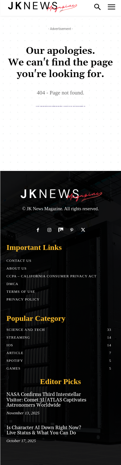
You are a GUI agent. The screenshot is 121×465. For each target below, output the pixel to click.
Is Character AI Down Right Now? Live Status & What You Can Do (43, 430)
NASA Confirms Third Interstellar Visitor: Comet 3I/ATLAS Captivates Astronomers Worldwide (46, 399)
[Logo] (41, 6)
